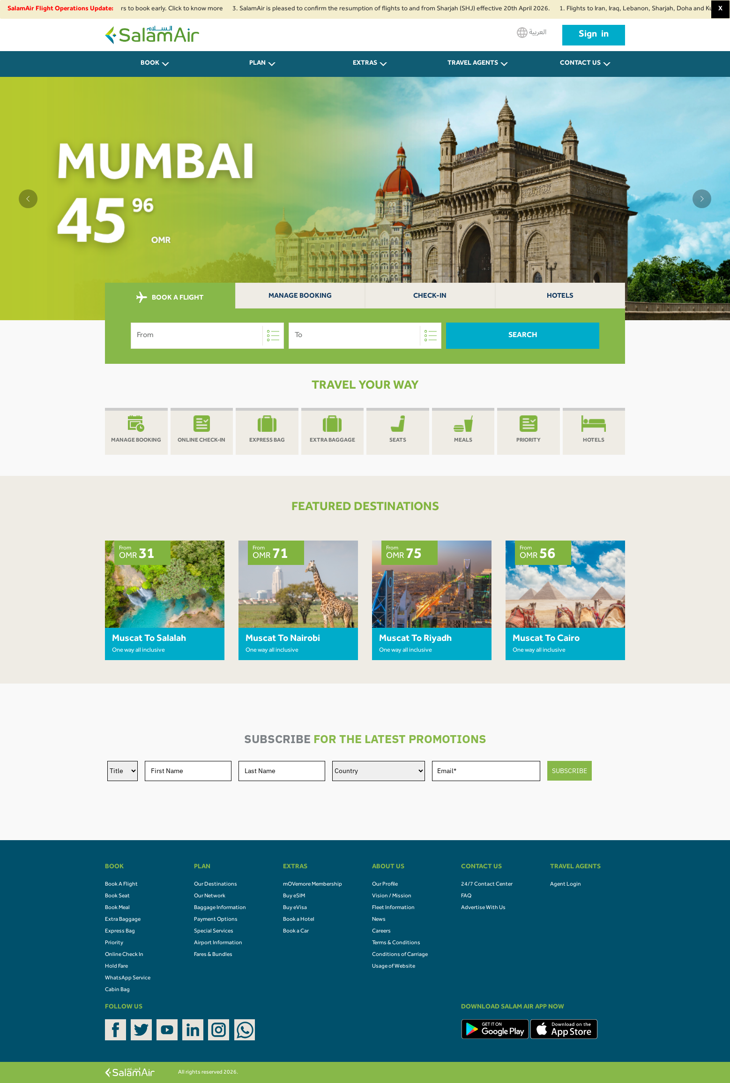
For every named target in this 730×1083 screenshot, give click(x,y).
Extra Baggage (123, 920)
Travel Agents (472, 63)
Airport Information (218, 943)
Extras (365, 63)
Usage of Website (393, 967)
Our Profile (385, 884)
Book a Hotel (298, 920)
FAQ (466, 896)
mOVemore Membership (312, 884)
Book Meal (117, 908)
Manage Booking (300, 296)
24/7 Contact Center (487, 884)
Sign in (594, 35)
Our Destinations (215, 884)
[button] (28, 198)
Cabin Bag (117, 990)
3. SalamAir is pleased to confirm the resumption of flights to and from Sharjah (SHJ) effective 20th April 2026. (397, 9)
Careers (381, 931)
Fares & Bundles (213, 955)
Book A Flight (121, 884)
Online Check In (124, 955)
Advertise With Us (483, 908)
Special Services (213, 931)
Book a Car (296, 931)
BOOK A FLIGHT (169, 298)
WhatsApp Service (127, 978)
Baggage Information (220, 908)
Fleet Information (393, 908)
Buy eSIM (294, 896)
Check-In (430, 296)
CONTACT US (580, 63)
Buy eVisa (295, 908)
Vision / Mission (391, 896)
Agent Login (565, 884)
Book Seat (117, 896)
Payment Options (216, 920)
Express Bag (120, 931)
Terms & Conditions (396, 943)
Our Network (209, 896)
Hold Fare (116, 967)
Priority (114, 943)
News (379, 920)
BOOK (150, 63)
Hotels (560, 296)
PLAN (257, 63)
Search (522, 335)
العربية (531, 32)
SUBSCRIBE (569, 771)
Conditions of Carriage (400, 955)
